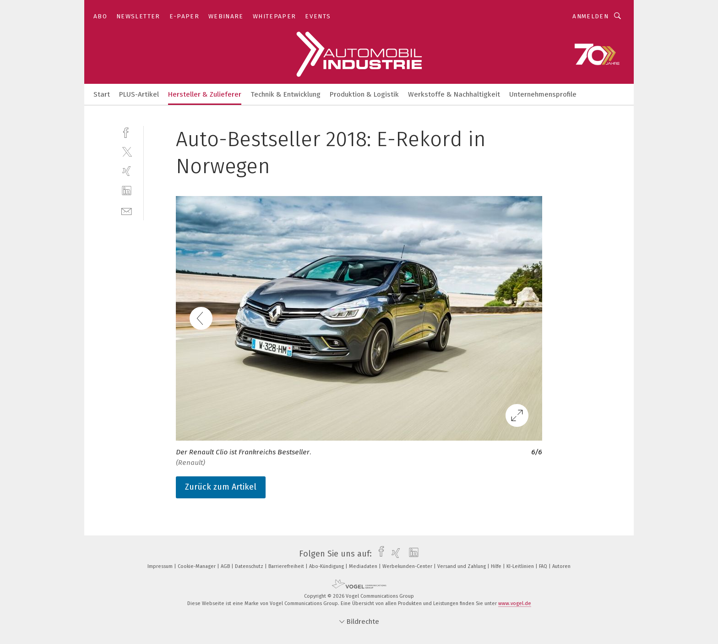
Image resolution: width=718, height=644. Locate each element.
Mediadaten (364, 566)
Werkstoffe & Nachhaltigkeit (454, 94)
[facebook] (126, 131)
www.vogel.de (514, 603)
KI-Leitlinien (520, 566)
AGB (226, 566)
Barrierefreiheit (286, 566)
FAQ (544, 566)
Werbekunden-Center (408, 566)
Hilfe (497, 566)
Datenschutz (250, 566)
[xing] (126, 171)
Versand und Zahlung (462, 566)
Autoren (561, 566)
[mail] (126, 210)
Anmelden (590, 16)
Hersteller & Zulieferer (204, 94)
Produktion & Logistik (364, 94)
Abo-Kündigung (327, 566)
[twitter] (126, 151)
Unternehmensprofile (543, 94)
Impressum (160, 566)
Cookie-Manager (197, 566)
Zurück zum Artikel (220, 487)
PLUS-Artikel (139, 94)
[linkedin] (126, 190)
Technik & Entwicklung (285, 94)
